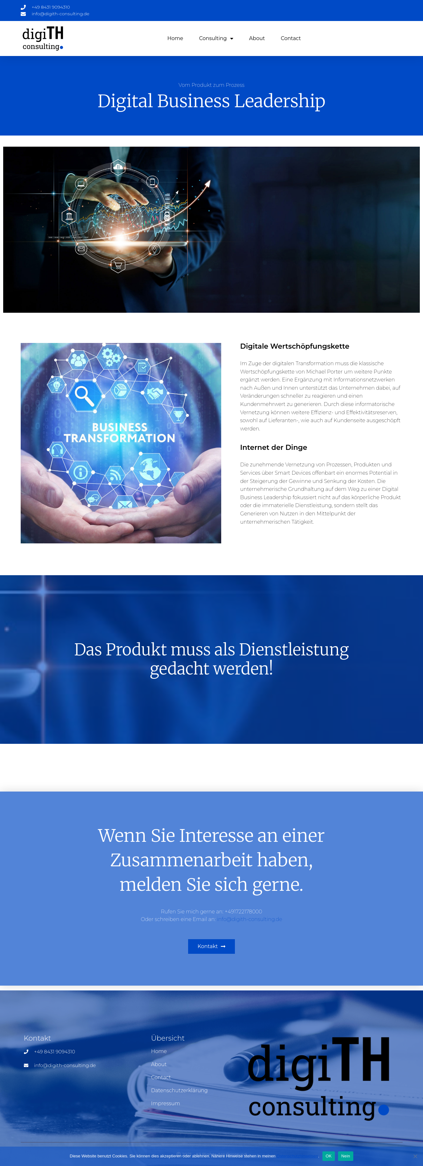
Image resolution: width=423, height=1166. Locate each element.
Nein (345, 1156)
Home (175, 38)
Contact (291, 38)
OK (329, 1156)
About (257, 38)
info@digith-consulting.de (249, 919)
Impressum (165, 1103)
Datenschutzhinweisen (297, 1156)
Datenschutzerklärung (179, 1090)
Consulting (216, 38)
